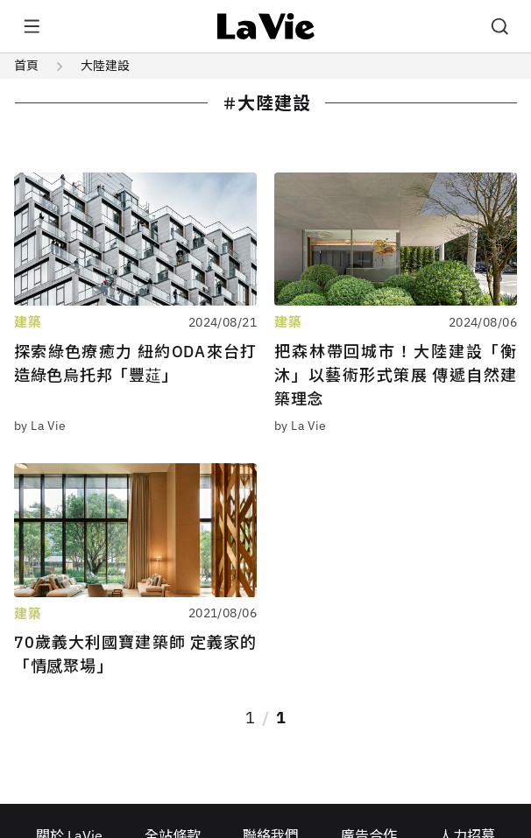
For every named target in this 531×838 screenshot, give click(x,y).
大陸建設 (105, 66)
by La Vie (40, 425)
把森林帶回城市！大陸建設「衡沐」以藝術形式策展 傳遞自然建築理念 (395, 375)
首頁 (26, 66)
